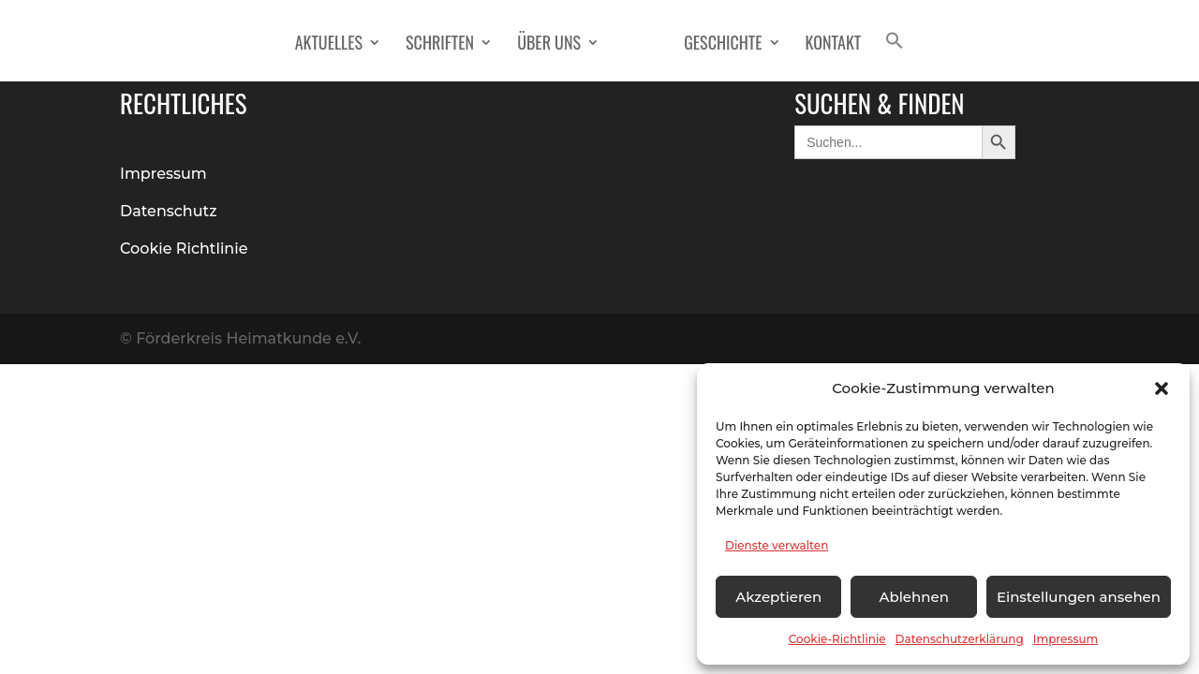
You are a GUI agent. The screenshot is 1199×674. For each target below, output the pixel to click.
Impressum (1066, 639)
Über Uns (549, 45)
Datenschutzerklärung (960, 639)
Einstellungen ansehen (1079, 597)
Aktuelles (329, 45)
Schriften (440, 45)
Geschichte (723, 45)
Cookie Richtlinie (184, 248)
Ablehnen (913, 597)
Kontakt (834, 45)
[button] (1161, 388)
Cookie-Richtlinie (837, 639)
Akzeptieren (778, 597)
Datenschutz (168, 211)
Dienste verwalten (776, 545)
